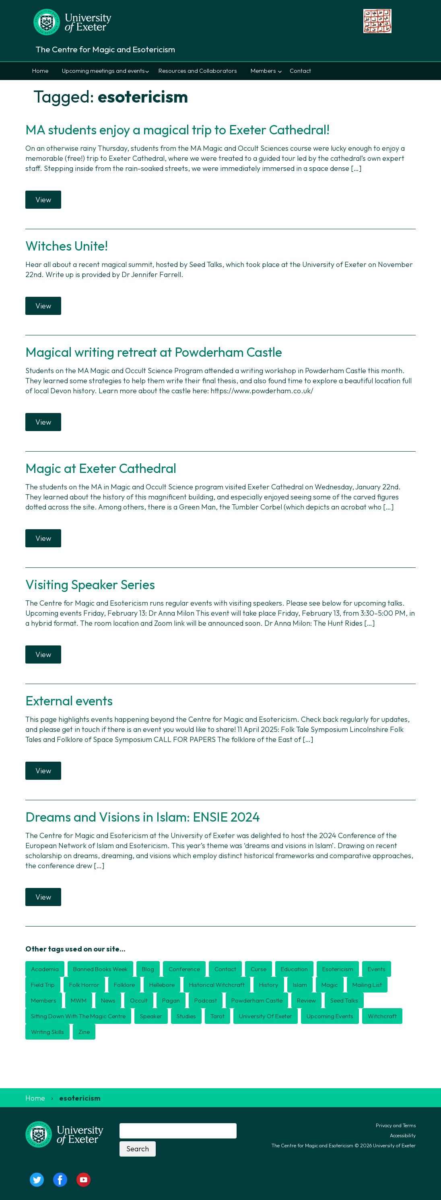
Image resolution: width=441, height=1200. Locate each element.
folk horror (84, 984)
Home (40, 70)
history (268, 984)
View (43, 199)
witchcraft (382, 1016)
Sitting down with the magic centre (78, 1016)
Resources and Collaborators (198, 70)
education (294, 969)
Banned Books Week (100, 969)
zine (84, 1032)
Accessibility (403, 1135)
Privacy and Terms (396, 1125)
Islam (300, 984)
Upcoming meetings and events (103, 70)
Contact (300, 70)
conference (184, 969)
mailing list (367, 984)
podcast (205, 1000)
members (43, 1000)
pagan (171, 1000)
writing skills (47, 1032)
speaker (151, 1016)
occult (139, 1000)
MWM (79, 1000)
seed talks (344, 1000)
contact (225, 969)
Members (263, 70)
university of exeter (265, 1016)
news (108, 1000)
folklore (124, 984)
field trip (43, 984)
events (376, 969)
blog (148, 969)
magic (329, 984)
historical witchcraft (217, 984)
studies (186, 1016)
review (306, 1000)
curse (258, 969)
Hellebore (162, 984)
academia (45, 969)
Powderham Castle (256, 1000)
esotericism (337, 969)
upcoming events (330, 1016)
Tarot (217, 1016)
